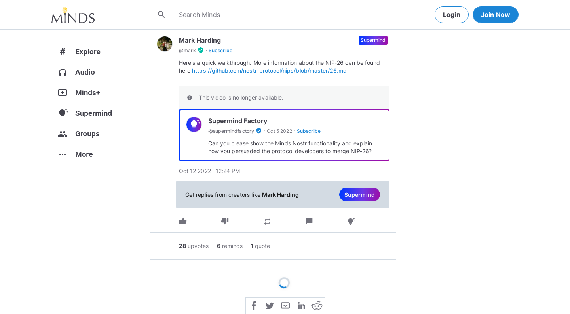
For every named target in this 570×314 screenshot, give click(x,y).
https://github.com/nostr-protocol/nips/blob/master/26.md (269, 70)
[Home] (73, 14)
